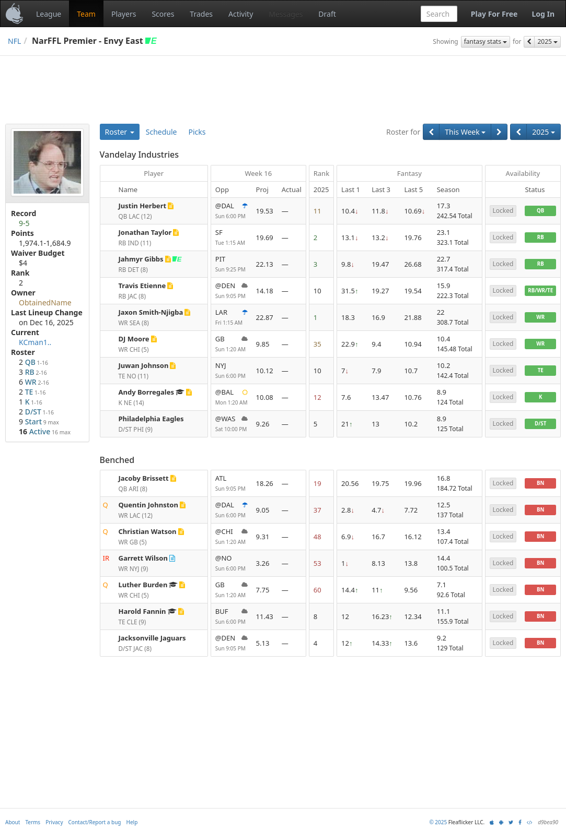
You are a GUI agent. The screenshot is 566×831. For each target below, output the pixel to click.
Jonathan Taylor (145, 232)
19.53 (264, 211)
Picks (197, 132)
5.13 (263, 643)
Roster (119, 132)
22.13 (264, 264)
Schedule (161, 132)
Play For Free (494, 14)
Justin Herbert (143, 205)
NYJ (231, 371)
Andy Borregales (147, 392)
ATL (231, 483)
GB (231, 344)
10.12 (264, 370)
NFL (14, 41)
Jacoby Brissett (144, 478)
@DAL (231, 211)
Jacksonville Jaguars (152, 638)
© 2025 (438, 822)
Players (123, 14)
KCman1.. (35, 342)
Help (132, 822)
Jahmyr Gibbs (141, 259)
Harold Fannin (142, 611)
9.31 (263, 536)
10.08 (264, 397)
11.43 (264, 616)
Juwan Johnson (144, 365)
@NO (231, 563)
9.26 (263, 424)
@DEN (231, 291)
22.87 (264, 317)
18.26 (264, 483)
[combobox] (439, 14)
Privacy (54, 822)
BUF (231, 617)
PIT (231, 264)
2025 (547, 41)
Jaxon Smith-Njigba (151, 312)
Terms (32, 822)
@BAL (231, 397)
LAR (231, 317)
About (12, 822)
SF (231, 238)
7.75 (263, 590)
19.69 (264, 237)
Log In (543, 14)
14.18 (264, 290)
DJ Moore (134, 338)
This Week (465, 132)
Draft (327, 14)
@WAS (231, 424)
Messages (286, 14)
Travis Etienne (142, 285)
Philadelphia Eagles (151, 418)
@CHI (231, 537)
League (48, 14)
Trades (201, 14)
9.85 (263, 344)
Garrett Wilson (143, 558)
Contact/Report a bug (94, 822)
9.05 (263, 510)
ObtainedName (45, 302)
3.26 (263, 563)
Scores (163, 14)
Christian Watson (148, 531)
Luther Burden (143, 584)
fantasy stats (485, 41)
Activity (240, 14)
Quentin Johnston (148, 504)
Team (86, 14)
